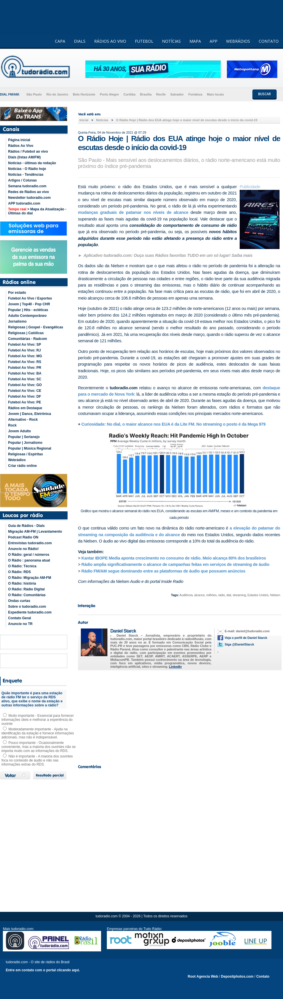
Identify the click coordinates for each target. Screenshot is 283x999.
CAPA (60, 41)
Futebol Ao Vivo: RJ (24, 350)
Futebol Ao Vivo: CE (24, 391)
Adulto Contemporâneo (27, 316)
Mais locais (215, 94)
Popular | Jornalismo (25, 443)
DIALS (79, 41)
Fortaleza (195, 94)
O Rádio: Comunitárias (27, 595)
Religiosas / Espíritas (25, 454)
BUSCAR (264, 93)
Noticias (102, 120)
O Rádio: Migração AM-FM (29, 578)
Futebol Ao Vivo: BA (24, 373)
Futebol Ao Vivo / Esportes (30, 298)
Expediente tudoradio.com (30, 612)
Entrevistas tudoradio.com (30, 543)
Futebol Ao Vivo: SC (24, 379)
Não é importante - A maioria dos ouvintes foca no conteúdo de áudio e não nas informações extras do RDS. (37, 760)
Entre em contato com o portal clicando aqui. (43, 970)
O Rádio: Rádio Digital (26, 589)
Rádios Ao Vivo (20, 146)
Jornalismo (17, 321)
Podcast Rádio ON (23, 537)
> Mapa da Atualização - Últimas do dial (37, 211)
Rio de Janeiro (57, 94)
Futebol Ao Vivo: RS (24, 362)
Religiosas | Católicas (26, 333)
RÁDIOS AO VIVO (110, 41)
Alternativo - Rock (23, 420)
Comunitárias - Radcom (27, 339)
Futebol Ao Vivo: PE (24, 402)
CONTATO (269, 41)
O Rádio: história (22, 583)
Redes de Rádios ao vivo (28, 192)
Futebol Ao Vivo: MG (25, 356)
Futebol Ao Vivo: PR (24, 368)
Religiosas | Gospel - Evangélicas (35, 327)
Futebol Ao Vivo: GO (25, 385)
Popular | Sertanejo (24, 437)
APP (213, 41)
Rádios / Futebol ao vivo (28, 151)
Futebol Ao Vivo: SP (24, 345)
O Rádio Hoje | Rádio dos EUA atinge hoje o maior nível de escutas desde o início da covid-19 (187, 120)
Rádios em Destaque (25, 408)
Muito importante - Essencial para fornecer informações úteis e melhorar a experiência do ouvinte (37, 720)
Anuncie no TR (20, 624)
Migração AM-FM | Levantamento (35, 532)
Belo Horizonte (84, 94)
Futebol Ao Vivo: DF (24, 396)
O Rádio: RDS (19, 572)
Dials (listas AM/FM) (24, 157)
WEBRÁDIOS (238, 41)
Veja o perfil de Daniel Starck (246, 637)
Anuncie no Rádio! (23, 549)
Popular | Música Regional (29, 448)
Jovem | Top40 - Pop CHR (29, 304)
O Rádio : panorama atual (29, 560)
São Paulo (34, 94)
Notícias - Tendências (25, 175)
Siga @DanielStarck (239, 644)
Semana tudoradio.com (27, 186)
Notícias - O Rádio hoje (27, 169)
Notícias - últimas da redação (32, 163)
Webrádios (17, 460)
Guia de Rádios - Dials (26, 526)
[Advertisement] (179, 715)
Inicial (83, 120)
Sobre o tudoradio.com (27, 607)
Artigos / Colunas (22, 180)
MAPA (195, 41)
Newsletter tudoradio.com (29, 198)
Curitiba (129, 94)
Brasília (146, 94)
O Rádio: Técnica (22, 566)
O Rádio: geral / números (28, 555)
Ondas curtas (19, 601)
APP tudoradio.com (24, 203)
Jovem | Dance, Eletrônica (29, 414)
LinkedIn (175, 666)
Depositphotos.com (237, 976)
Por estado (17, 293)
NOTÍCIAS (171, 41)
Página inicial (19, 140)
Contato (262, 976)
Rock (12, 425)
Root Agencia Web (203, 976)
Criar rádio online (22, 466)
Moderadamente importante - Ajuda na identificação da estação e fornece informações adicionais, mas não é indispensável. (37, 733)
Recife (161, 94)
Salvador (177, 94)
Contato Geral (19, 618)
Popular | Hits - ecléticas (28, 310)
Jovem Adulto (19, 431)
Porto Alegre (109, 94)
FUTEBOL (144, 41)
